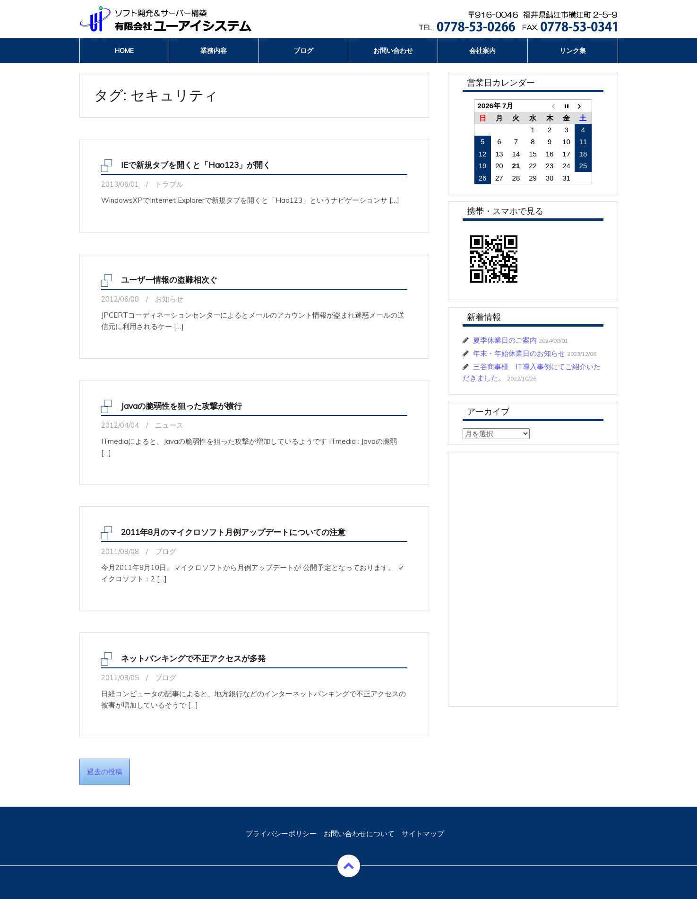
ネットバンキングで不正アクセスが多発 (193, 658)
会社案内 (482, 50)
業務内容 (213, 50)
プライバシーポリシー (281, 833)
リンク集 (572, 50)
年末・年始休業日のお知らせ (519, 353)
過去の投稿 (104, 771)
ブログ (303, 50)
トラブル (169, 184)
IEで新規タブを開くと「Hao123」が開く (196, 165)
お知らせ (169, 298)
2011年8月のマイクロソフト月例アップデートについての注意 (233, 532)
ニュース (169, 425)
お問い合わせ (393, 50)
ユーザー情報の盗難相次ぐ (169, 280)
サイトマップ (423, 833)
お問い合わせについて (359, 833)
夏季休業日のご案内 (505, 340)
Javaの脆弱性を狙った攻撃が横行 (181, 406)
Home (124, 50)
